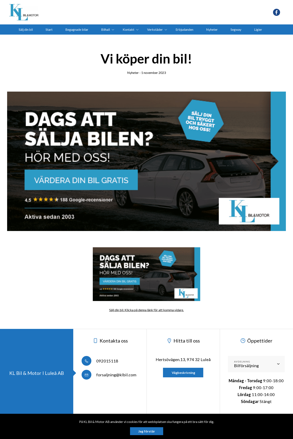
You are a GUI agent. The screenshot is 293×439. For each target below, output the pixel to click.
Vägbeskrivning (183, 372)
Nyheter (212, 29)
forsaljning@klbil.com (109, 374)
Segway (236, 29)
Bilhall (105, 29)
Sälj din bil (26, 29)
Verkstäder (155, 29)
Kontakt (128, 29)
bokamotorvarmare (140, 40)
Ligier (258, 29)
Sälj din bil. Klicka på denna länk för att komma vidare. (146, 310)
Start (49, 29)
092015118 (100, 360)
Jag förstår (146, 431)
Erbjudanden (184, 29)
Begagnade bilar (76, 29)
